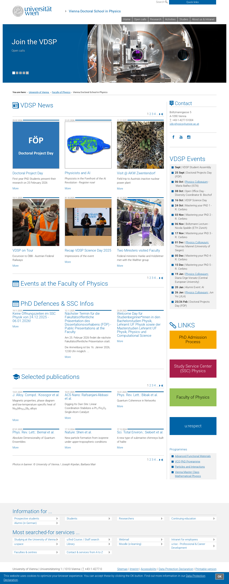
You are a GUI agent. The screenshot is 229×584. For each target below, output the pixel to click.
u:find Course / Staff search (83, 539)
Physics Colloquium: (197, 242)
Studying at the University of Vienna (35, 539)
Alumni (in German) (25, 523)
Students (72, 518)
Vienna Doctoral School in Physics (95, 11)
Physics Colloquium (196, 181)
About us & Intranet (203, 19)
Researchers (126, 518)
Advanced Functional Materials (193, 456)
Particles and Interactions (190, 466)
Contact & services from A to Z (85, 552)
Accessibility (149, 569)
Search (162, 2)
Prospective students (26, 518)
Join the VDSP (34, 42)
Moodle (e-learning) (130, 544)
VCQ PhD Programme (187, 461)
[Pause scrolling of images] (27, 73)
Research (155, 19)
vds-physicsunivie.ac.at (184, 124)
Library (71, 544)
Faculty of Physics (61, 92)
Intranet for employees (184, 539)
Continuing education (183, 518)
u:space (18, 544)
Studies (183, 19)
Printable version (205, 569)
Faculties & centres (25, 552)
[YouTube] (181, 137)
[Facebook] (173, 137)
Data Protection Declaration (176, 569)
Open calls (140, 19)
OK (219, 576)
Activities (170, 19)
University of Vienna (39, 92)
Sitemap (122, 569)
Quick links (192, 2)
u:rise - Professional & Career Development (188, 545)
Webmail (124, 539)
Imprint (134, 569)
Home (126, 19)
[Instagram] (189, 137)
